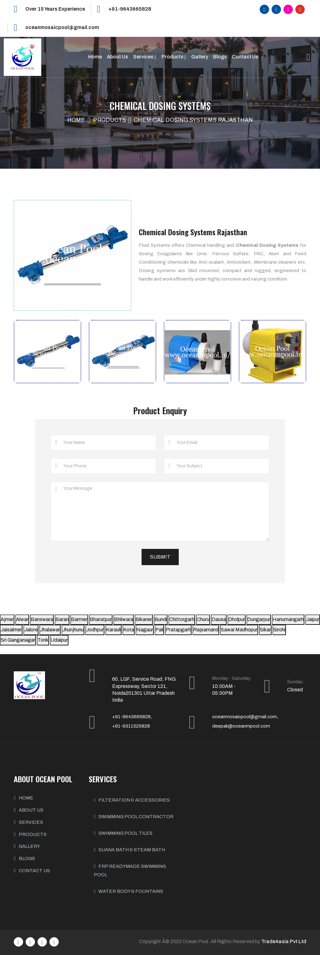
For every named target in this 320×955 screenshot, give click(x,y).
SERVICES (31, 822)
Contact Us (245, 56)
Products (173, 56)
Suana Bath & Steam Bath (129, 849)
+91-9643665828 (129, 9)
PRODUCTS (33, 834)
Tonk (43, 640)
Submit (160, 557)
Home (95, 56)
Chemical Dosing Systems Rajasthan (193, 120)
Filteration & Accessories (132, 800)
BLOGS (27, 858)
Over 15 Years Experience (55, 9)
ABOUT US (31, 810)
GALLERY (29, 846)
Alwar (22, 619)
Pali (159, 629)
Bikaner (143, 619)
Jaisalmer (11, 629)
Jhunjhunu (73, 629)
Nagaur (144, 629)
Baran (62, 619)
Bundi (160, 619)
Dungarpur (258, 619)
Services (143, 56)
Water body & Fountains (128, 891)
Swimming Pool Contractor (133, 816)
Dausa (219, 619)
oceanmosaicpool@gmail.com (62, 27)
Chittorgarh (181, 619)
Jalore (31, 629)
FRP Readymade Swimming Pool (130, 870)
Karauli (113, 629)
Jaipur (312, 619)
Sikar (265, 629)
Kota (128, 629)
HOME (26, 797)
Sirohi (279, 629)
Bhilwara (123, 619)
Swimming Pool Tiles (123, 833)
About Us (117, 56)
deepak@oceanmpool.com (241, 726)
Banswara (42, 619)
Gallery (199, 56)
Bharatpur (101, 619)
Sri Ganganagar (18, 640)
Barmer (79, 619)
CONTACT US (34, 870)
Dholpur (236, 619)
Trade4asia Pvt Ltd (283, 941)
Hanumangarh (288, 619)
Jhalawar (50, 629)
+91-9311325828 (131, 726)
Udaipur (59, 640)
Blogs (220, 56)
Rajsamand (205, 629)
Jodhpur (95, 629)
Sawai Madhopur (239, 629)
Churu (203, 619)
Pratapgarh (178, 629)
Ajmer (7, 619)
